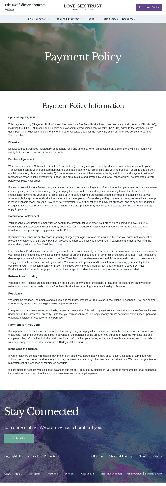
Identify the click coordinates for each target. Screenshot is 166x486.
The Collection (39, 19)
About (92, 19)
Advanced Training (68, 19)
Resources (130, 19)
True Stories (110, 18)
